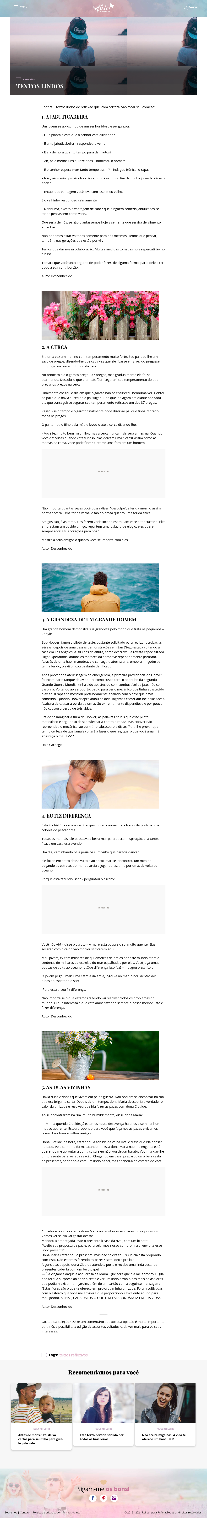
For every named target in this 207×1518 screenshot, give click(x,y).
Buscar (192, 7)
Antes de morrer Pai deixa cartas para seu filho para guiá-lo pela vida (40, 1439)
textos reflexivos (74, 1355)
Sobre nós (11, 1512)
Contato (25, 1512)
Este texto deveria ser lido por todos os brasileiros (102, 1437)
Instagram (114, 1498)
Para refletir (41, 1428)
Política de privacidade (46, 1512)
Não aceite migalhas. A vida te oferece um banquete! (164, 1437)
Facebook (93, 1498)
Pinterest (103, 1498)
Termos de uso (72, 1512)
